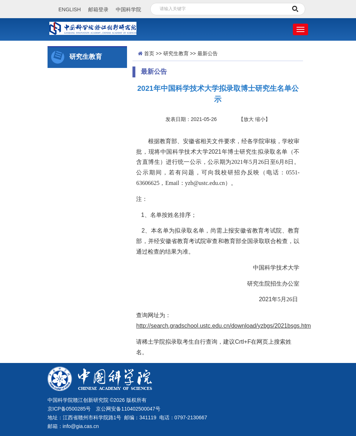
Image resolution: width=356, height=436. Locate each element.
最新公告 (207, 53)
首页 (149, 53)
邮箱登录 (98, 9)
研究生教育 (176, 53)
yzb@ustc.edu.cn (205, 183)
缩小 (260, 119)
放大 (249, 119)
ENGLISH (69, 9)
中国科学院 (128, 9)
